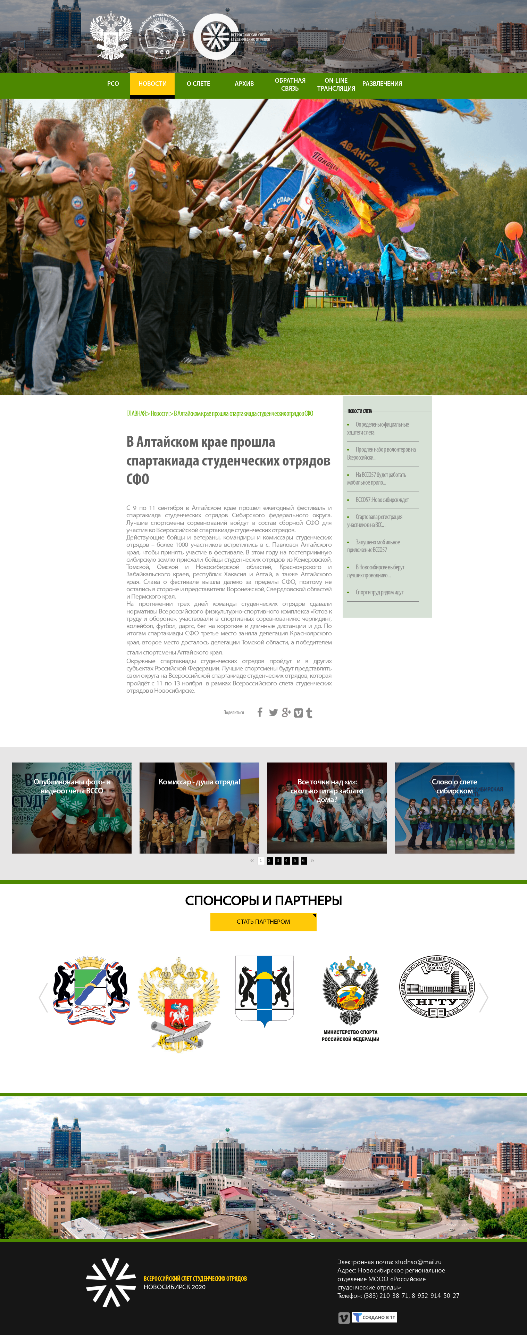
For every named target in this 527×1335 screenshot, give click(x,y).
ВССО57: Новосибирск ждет (382, 500)
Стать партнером (263, 922)
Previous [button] (43, 1011)
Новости (159, 414)
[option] (91, 990)
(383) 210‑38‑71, (387, 1295)
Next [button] (483, 1011)
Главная (136, 414)
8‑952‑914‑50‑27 (435, 1295)
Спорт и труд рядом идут (379, 592)
